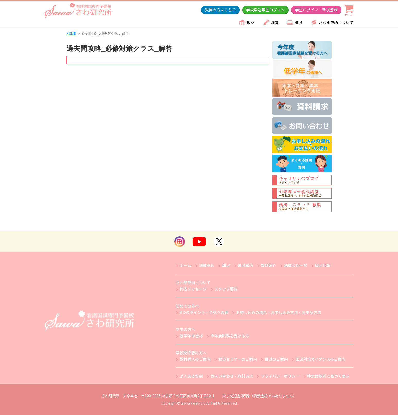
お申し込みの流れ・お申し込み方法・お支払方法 (278, 312)
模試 (298, 22)
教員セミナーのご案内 (237, 359)
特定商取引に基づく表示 (328, 376)
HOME (71, 33)
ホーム (185, 265)
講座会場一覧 (295, 265)
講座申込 (206, 265)
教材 (251, 22)
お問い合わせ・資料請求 (232, 376)
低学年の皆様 (191, 335)
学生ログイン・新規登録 (316, 9)
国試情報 (322, 265)
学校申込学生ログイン (265, 9)
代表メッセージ (193, 289)
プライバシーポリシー (280, 376)
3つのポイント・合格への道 (204, 312)
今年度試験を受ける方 (230, 335)
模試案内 (245, 265)
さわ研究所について (336, 22)
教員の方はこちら (220, 9)
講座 (275, 22)
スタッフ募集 (226, 289)
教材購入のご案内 (195, 359)
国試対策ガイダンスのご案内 (320, 359)
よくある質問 (191, 376)
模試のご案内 (276, 359)
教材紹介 (268, 265)
